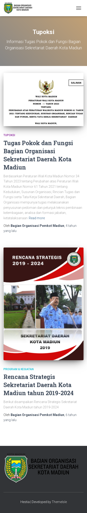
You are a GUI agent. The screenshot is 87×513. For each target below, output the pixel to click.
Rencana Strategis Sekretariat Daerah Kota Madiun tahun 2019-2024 (38, 385)
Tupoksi (9, 135)
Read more (37, 218)
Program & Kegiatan (18, 369)
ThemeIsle (59, 502)
